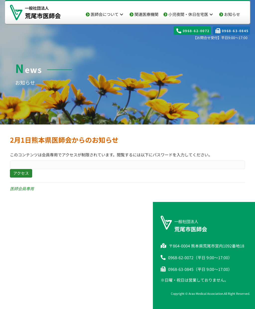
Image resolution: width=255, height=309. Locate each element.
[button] (122, 14)
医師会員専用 (22, 188)
